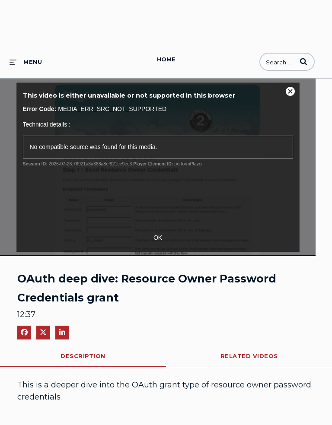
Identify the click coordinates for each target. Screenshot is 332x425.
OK (157, 237)
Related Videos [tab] (249, 355)
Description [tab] (83, 355)
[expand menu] (26, 62)
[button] (303, 61)
